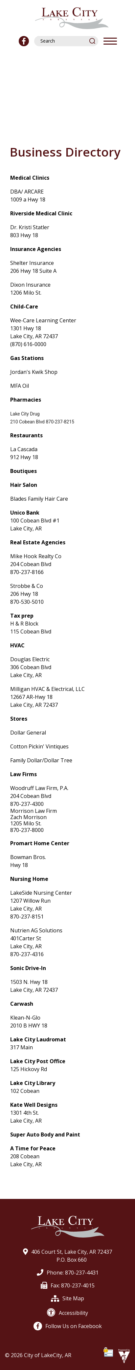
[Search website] (62, 41)
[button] (93, 40)
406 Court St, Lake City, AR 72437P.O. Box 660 (67, 1255)
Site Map (67, 1298)
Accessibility (67, 1312)
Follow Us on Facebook (68, 1326)
